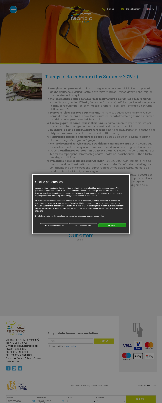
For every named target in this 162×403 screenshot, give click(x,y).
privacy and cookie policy (94, 216)
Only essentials (83, 225)
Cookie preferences (54, 225)
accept (112, 225)
